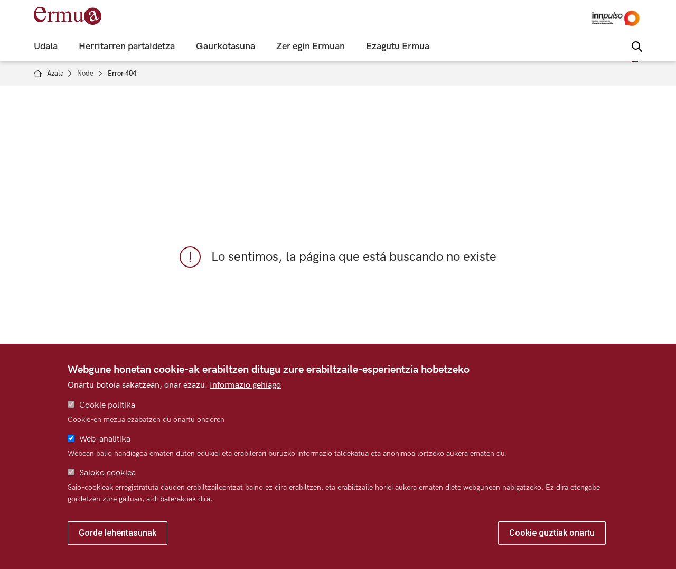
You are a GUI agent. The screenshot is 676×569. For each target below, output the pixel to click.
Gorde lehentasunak (117, 533)
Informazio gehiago (245, 385)
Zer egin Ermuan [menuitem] (310, 46)
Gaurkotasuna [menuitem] (225, 46)
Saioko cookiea (107, 473)
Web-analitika (104, 439)
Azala (55, 73)
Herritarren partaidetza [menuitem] (127, 46)
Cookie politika (107, 405)
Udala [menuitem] (46, 46)
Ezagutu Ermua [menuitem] (397, 46)
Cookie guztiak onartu (552, 533)
